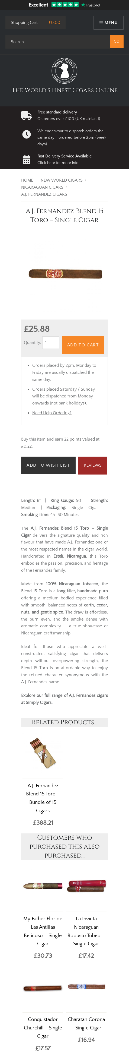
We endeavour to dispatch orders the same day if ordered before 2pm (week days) (71, 138)
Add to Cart (83, 345)
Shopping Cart (24, 22)
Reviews (93, 465)
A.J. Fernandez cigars (88, 695)
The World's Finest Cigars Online (65, 90)
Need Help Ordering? (52, 412)
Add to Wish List (48, 465)
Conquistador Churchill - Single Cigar (43, 1028)
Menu (111, 22)
